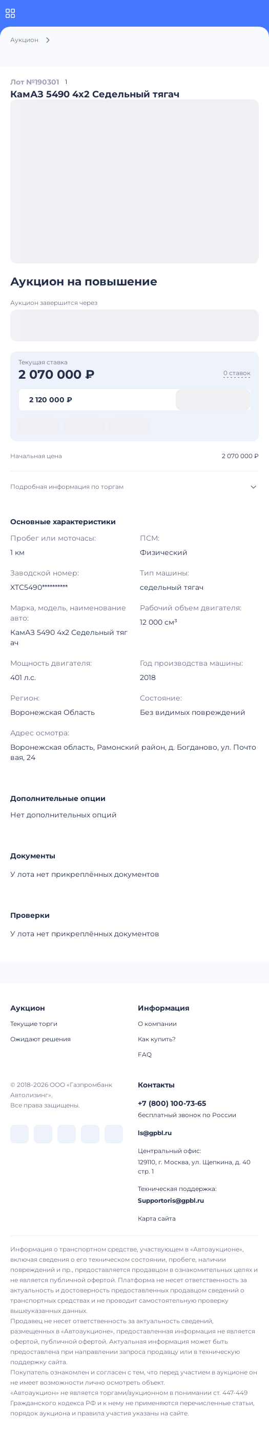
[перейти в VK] (19, 1134)
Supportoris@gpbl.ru (171, 1200)
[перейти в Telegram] (43, 1134)
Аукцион (24, 40)
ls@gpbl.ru (155, 1133)
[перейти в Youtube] (114, 1134)
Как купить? (157, 1039)
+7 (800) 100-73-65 (172, 1103)
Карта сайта (157, 1218)
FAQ (145, 1054)
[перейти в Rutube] (90, 1134)
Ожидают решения (40, 1039)
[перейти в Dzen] (66, 1134)
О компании (157, 1023)
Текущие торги (33, 1023)
